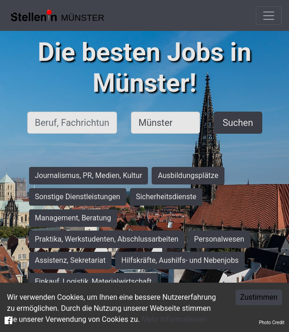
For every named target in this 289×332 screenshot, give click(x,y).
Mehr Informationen (174, 319)
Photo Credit (271, 322)
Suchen (238, 122)
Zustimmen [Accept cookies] (258, 297)
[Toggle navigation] (269, 15)
